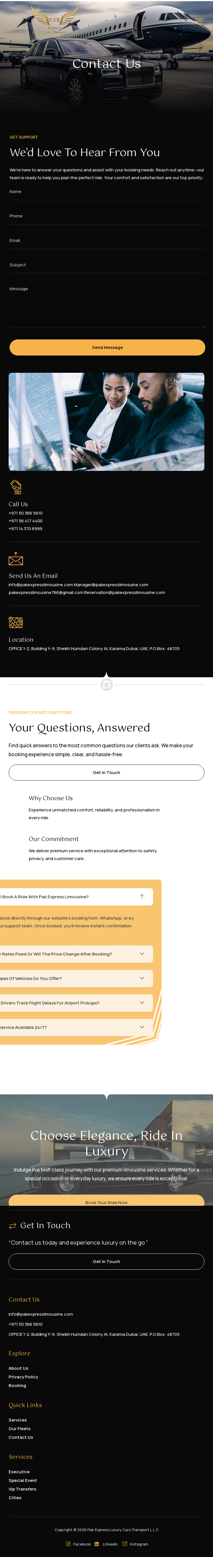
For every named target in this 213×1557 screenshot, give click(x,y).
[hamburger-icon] (198, 22)
